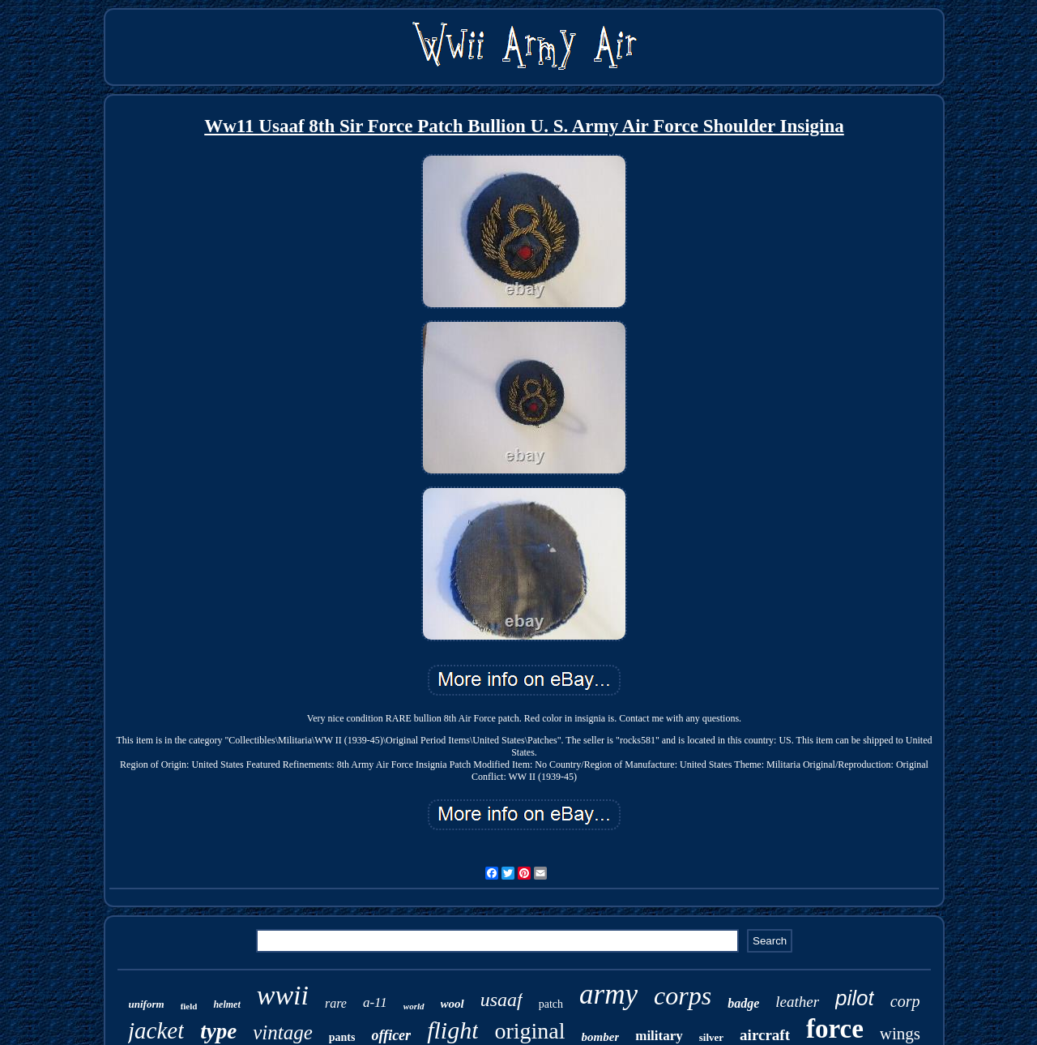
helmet (226, 1004)
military (659, 1035)
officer (391, 1035)
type (218, 1031)
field (189, 1006)
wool (452, 1003)
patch (551, 1004)
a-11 (375, 1002)
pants (342, 1037)
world (414, 1006)
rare (336, 1003)
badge (743, 1003)
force (835, 1028)
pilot (854, 998)
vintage (283, 1032)
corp (905, 1001)
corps (682, 995)
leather (797, 1001)
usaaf (501, 999)
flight (452, 1030)
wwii (283, 995)
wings (900, 1033)
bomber (601, 1036)
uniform (146, 1004)
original (529, 1030)
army (608, 994)
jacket (156, 1030)
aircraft (765, 1034)
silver (711, 1037)
